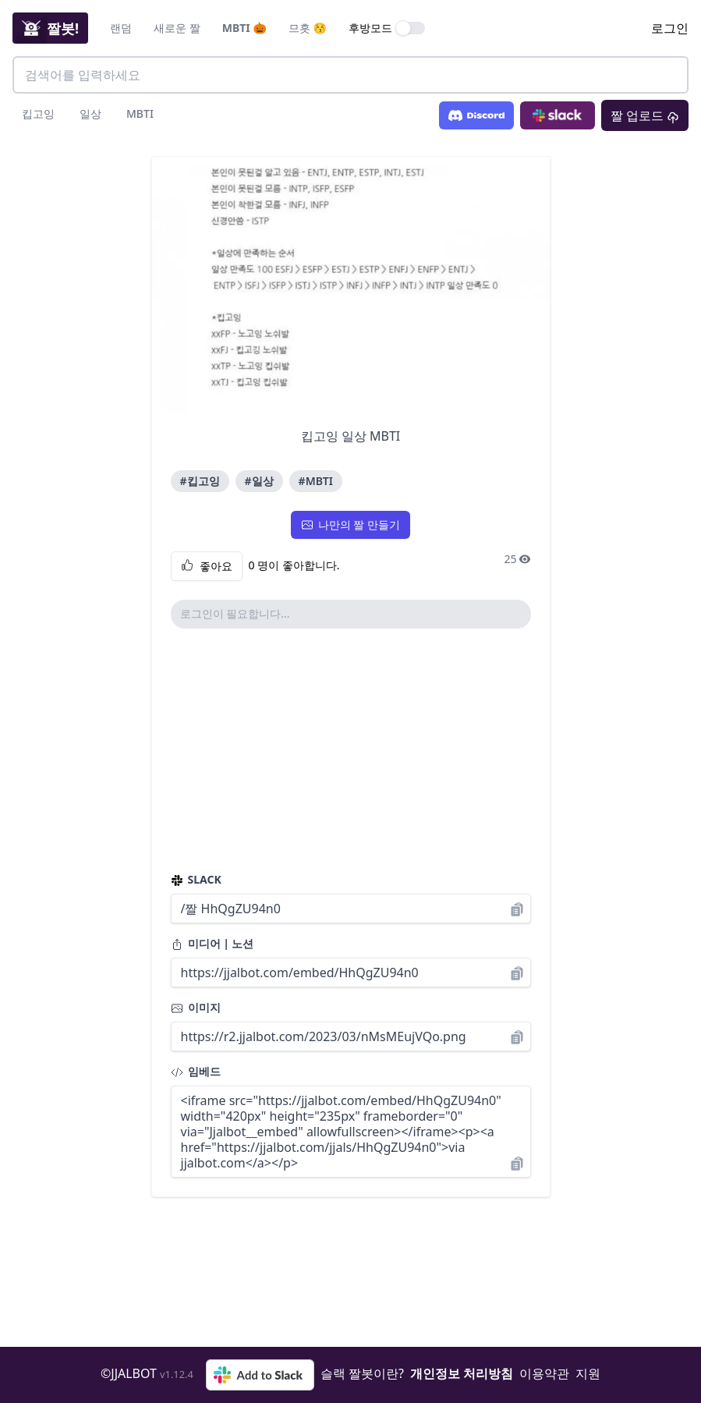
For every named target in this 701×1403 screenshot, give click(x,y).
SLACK (196, 879)
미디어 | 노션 (212, 943)
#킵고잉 (200, 480)
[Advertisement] (351, 750)
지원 (587, 1373)
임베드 (196, 1071)
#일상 (259, 480)
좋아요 (206, 566)
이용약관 (544, 1373)
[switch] (411, 28)
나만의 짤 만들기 (350, 524)
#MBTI (316, 480)
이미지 (196, 1007)
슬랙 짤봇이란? (362, 1373)
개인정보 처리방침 (461, 1373)
